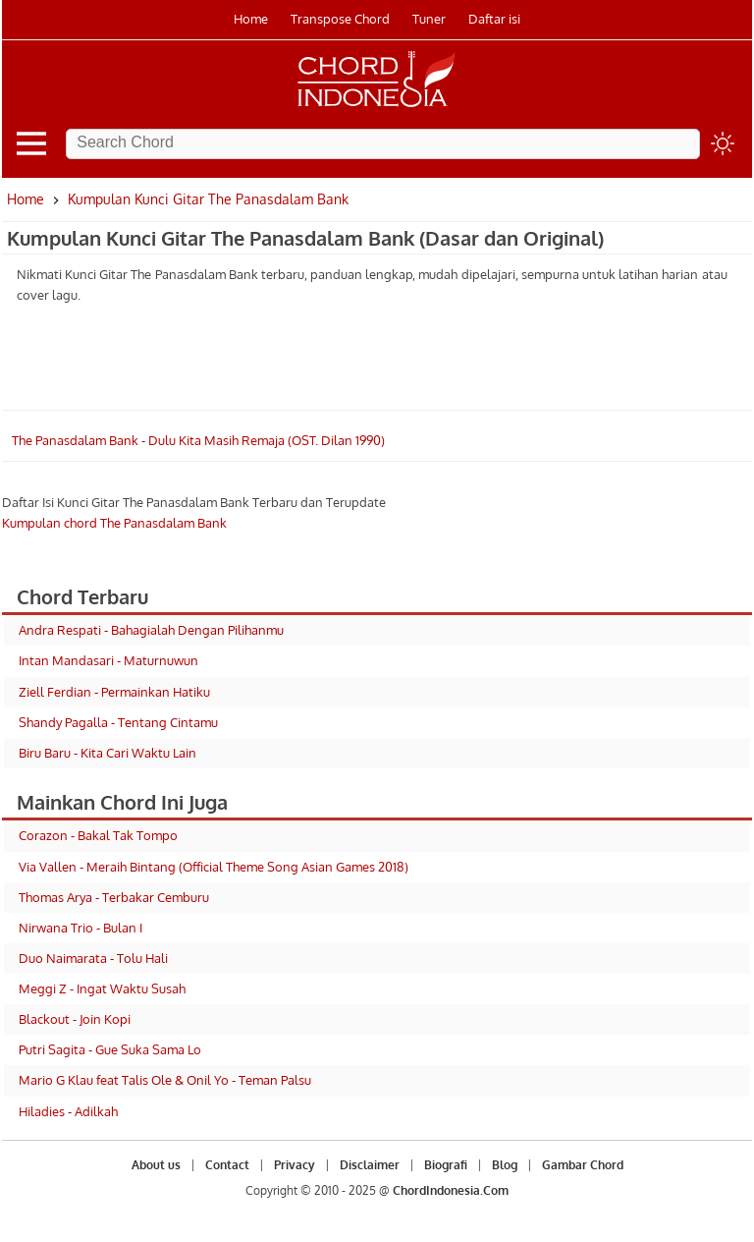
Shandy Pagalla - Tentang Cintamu (118, 722)
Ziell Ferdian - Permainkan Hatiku (114, 692)
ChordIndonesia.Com (451, 1190)
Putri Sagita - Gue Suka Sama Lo (110, 1049)
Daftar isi (494, 19)
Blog (504, 1164)
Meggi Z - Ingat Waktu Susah (102, 988)
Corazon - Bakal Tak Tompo (98, 835)
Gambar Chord (582, 1164)
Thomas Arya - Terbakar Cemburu (114, 897)
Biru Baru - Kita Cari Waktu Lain (107, 753)
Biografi (445, 1164)
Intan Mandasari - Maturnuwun (108, 660)
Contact (227, 1164)
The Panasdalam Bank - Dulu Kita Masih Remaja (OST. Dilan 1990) (198, 440)
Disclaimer (370, 1164)
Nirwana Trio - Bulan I (80, 927)
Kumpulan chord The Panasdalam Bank (114, 523)
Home (251, 19)
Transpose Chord (340, 19)
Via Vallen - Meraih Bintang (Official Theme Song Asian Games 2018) (213, 867)
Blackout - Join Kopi (75, 1019)
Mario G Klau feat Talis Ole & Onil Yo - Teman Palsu (165, 1080)
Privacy (294, 1164)
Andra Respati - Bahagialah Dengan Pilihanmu (151, 630)
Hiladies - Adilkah (68, 1111)
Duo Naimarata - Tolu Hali (93, 958)
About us (156, 1164)
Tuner (429, 19)
